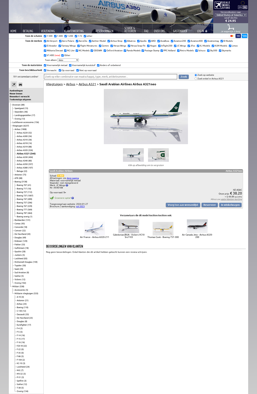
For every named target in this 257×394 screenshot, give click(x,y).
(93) (23, 223)
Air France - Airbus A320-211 (94, 237)
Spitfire (20, 381)
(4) (22, 297)
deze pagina (73, 178)
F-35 (19, 353)
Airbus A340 (22, 161)
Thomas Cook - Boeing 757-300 (163, 237)
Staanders (19, 112)
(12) (23, 279)
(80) (30, 161)
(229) (29, 206)
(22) (25, 171)
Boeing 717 (22, 189)
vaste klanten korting (231, 199)
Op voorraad (67, 70)
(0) (22, 349)
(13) (23, 119)
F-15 (19, 339)
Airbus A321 (23, 153)
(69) (24, 237)
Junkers (18, 255)
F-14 (19, 335)
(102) (23, 283)
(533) (36, 293)
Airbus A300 (22, 136)
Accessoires (20, 290)
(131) (28, 220)
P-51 (19, 377)
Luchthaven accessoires (23, 122)
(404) (30, 157)
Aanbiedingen (16, 91)
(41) (29, 185)
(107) (30, 168)
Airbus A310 (22, 140)
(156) (36, 122)
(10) (29, 189)
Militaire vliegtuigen (24, 293)
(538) (22, 286)
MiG (19, 370)
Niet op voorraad (87, 70)
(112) (29, 192)
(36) (30, 140)
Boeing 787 (22, 213)
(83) (25, 258)
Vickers (18, 279)
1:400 (60, 175)
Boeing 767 (22, 206)
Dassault (21, 314)
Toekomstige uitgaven (20, 99)
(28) (24, 251)
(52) (30, 133)
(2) (23, 360)
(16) (23, 335)
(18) (25, 227)
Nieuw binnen (16, 93)
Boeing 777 (22, 209)
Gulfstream (20, 248)
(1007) (30, 196)
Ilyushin (18, 251)
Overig (18, 119)
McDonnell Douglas (24, 262)
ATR (17, 178)
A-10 (19, 297)
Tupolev (18, 265)
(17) (33, 115)
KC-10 (20, 363)
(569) (29, 209)
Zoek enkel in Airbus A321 (210, 78)
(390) (33, 153)
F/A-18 (20, 346)
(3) (21, 328)
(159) (35, 262)
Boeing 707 (22, 185)
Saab (17, 269)
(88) (30, 147)
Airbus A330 (22, 157)
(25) (25, 304)
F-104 (19, 360)
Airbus (18, 129)
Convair (18, 230)
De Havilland (21, 234)
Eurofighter (22, 325)
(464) (29, 213)
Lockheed (19, 258)
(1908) (24, 129)
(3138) (24, 182)
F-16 (19, 342)
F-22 (19, 349)
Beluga (20, 171)
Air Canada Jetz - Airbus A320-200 (197, 235)
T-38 (19, 388)
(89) (23, 105)
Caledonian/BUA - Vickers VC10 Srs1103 (129, 235)
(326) (30, 150)
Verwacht (51, 70)
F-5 (18, 332)
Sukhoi (18, 276)
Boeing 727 (22, 192)
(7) (22, 370)
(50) (24, 265)
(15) (26, 108)
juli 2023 (80, 206)
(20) (21, 269)
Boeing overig (23, 216)
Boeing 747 (22, 199)
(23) (31, 318)
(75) (24, 175)
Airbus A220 (22, 133)
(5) (23, 255)
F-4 (18, 328)
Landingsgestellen (23, 115)
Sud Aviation (21, 272)
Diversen (16, 105)
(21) (27, 300)
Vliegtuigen (17, 126)
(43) (29, 234)
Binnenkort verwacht (20, 96)
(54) (30, 136)
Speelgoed (19, 108)
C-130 (19, 311)
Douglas (18, 237)
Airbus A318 (22, 143)
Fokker (18, 244)
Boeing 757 (22, 203)
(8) (28, 272)
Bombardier (20, 220)
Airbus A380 (22, 168)
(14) (30, 143)
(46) (26, 112)
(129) (25, 241)
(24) (28, 367)
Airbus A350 (22, 164)
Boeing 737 (22, 196)
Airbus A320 (22, 150)
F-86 (19, 356)
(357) (30, 164)
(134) (26, 391)
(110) (26, 307)
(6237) (26, 126)
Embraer (19, 241)
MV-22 (20, 374)
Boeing (18, 182)
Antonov (19, 175)
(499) (29, 199)
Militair (16, 286)
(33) (23, 244)
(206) (29, 203)
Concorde (19, 227)
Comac (18, 223)
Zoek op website (205, 75)
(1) (31, 216)
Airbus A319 (22, 147)
